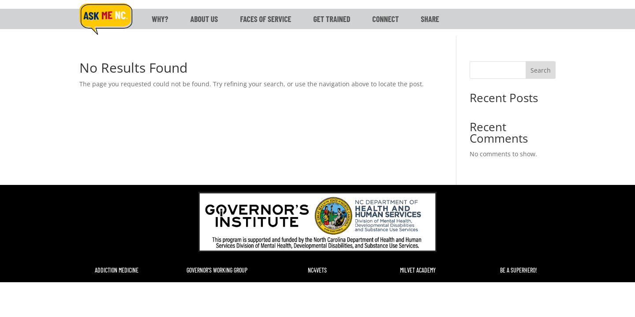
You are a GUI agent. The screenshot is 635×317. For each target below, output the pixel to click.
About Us (204, 19)
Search (540, 70)
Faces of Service (265, 19)
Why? (160, 19)
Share (430, 19)
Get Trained (331, 19)
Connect (385, 19)
